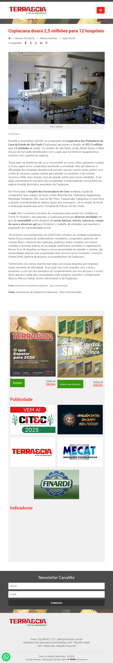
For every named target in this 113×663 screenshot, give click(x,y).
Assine (17, 382)
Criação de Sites (33, 659)
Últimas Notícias (49, 38)
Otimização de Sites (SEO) (54, 659)
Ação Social (69, 38)
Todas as (51, 382)
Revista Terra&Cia (25, 38)
